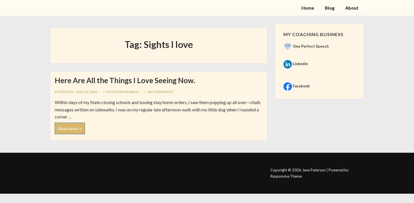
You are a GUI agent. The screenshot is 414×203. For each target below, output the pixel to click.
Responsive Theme (286, 176)
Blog (329, 7)
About (351, 7)
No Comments (160, 92)
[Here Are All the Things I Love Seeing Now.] (86, 92)
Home (307, 7)
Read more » (70, 127)
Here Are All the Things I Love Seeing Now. (125, 80)
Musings (131, 92)
